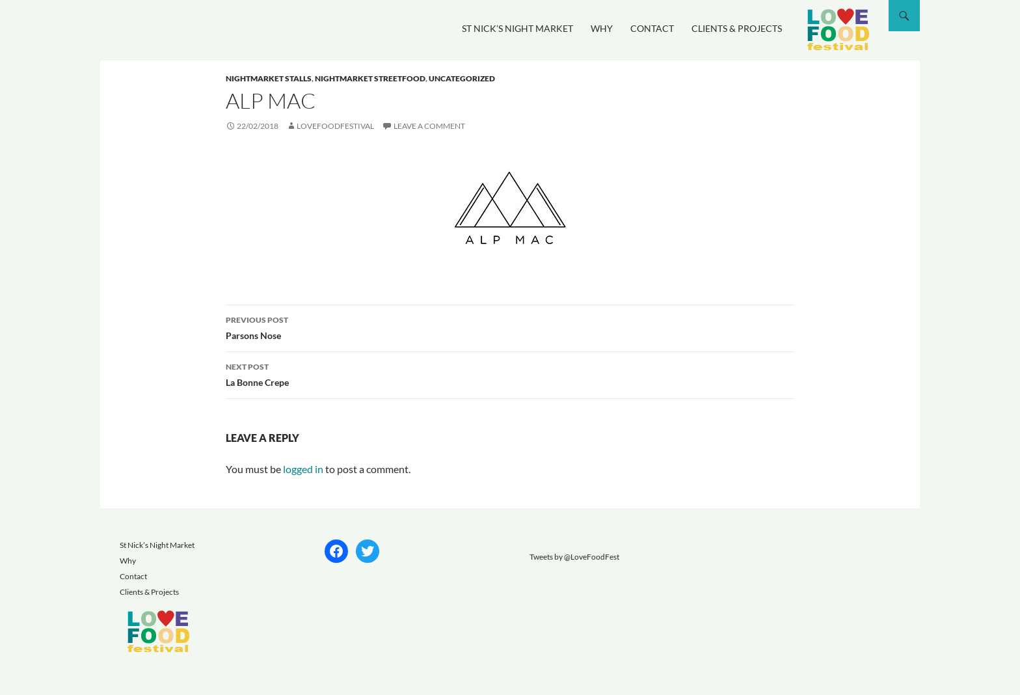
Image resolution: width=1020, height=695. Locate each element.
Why (602, 28)
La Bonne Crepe (510, 373)
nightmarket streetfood (370, 78)
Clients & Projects (736, 28)
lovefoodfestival (335, 126)
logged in (303, 469)
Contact (652, 28)
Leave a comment (429, 126)
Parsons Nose (510, 326)
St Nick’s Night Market (517, 28)
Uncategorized (462, 78)
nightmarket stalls (269, 78)
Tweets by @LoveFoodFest (574, 557)
